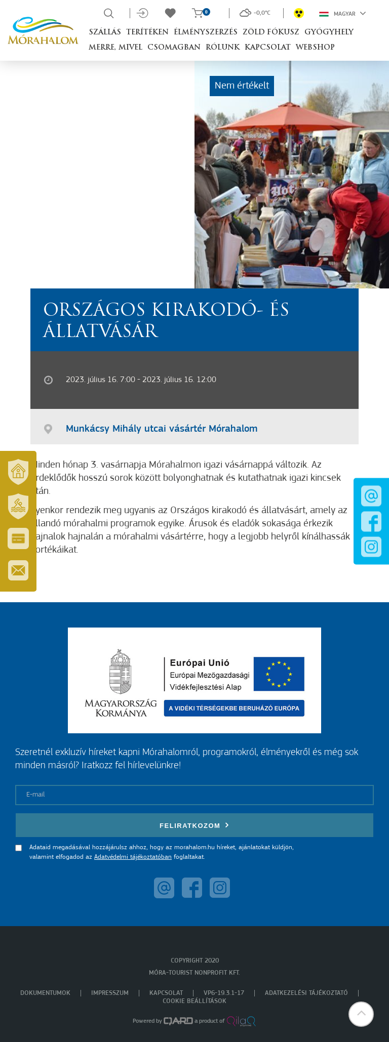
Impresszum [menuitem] (110, 993)
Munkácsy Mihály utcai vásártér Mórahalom (161, 429)
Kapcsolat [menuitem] (166, 993)
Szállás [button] (105, 32)
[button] (361, 1014)
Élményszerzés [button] (206, 32)
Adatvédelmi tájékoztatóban (133, 857)
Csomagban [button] (174, 48)
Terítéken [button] (147, 32)
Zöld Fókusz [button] (271, 32)
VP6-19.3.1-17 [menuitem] (224, 993)
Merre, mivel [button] (115, 48)
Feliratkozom (194, 825)
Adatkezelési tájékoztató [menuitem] (306, 993)
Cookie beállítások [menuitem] (194, 1001)
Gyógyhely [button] (329, 32)
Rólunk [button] (223, 48)
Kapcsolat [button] (268, 48)
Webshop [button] (315, 48)
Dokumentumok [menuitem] (45, 993)
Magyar (342, 13)
